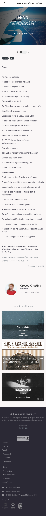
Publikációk (7, 471)
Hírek (4, 467)
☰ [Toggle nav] (5, 3)
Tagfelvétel (6, 461)
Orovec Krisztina (23, 34)
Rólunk (5, 446)
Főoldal (5, 443)
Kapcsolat (6, 458)
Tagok (4, 450)
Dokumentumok (8, 475)
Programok (6, 454)
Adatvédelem (7, 482)
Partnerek (6, 478)
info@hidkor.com (13, 491)
